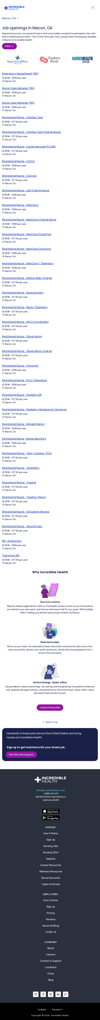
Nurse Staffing (51, 925)
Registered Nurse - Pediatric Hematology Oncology (34, 409)
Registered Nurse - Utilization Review (25, 511)
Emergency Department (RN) (20, 73)
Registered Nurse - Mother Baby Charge (27, 278)
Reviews (50, 919)
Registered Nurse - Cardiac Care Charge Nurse (31, 132)
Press (51, 973)
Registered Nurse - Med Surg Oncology (26, 249)
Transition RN (10, 555)
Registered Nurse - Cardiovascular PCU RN (28, 146)
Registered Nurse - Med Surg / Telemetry (28, 263)
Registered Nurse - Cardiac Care (22, 117)
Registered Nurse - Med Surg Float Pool (26, 234)
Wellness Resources (50, 871)
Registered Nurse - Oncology (20, 365)
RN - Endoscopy (12, 541)
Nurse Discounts (50, 877)
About (50, 948)
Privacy (57, 1009)
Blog (50, 979)
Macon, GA (9, 81)
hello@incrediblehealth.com (50, 790)
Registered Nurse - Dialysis (19, 176)
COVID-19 (50, 932)
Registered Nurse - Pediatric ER (22, 395)
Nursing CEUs (50, 852)
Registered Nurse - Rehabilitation (23, 424)
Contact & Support (50, 960)
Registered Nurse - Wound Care (22, 526)
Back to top (50, 722)
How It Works (50, 833)
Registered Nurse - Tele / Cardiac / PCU (27, 453)
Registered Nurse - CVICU (18, 161)
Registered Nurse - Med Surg (20, 205)
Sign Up (50, 839)
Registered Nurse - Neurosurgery (23, 292)
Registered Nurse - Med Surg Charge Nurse (29, 219)
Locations (50, 967)
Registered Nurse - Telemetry (21, 468)
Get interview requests (21, 754)
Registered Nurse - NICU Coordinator (25, 322)
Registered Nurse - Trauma (19, 482)
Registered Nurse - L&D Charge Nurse (25, 190)
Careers (50, 954)
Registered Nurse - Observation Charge (27, 351)
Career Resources (50, 865)
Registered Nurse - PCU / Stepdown (24, 380)
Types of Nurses (50, 884)
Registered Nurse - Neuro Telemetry (25, 307)
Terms (42, 1009)
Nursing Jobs (50, 846)
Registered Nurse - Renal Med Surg (24, 438)
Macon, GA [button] (10, 18)
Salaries (50, 858)
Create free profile (50, 707)
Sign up (50, 906)
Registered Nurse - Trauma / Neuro (24, 497)
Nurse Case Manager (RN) (18, 88)
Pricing (51, 913)
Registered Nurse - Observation (22, 336)
